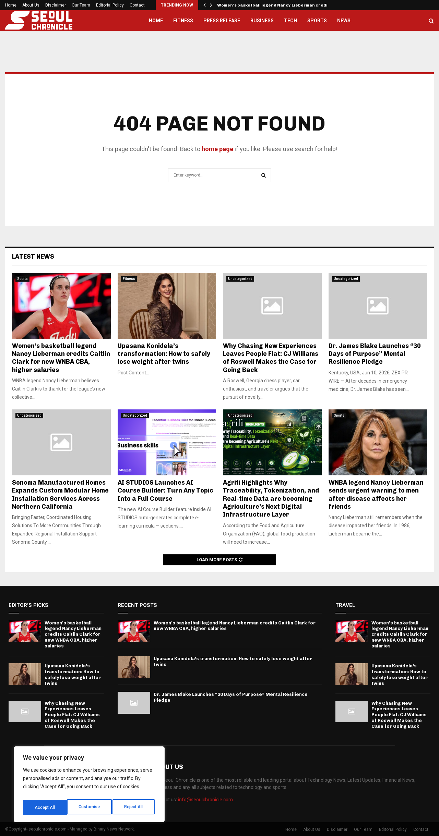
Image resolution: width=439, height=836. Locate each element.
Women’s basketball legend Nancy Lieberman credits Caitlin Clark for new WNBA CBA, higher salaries (61, 358)
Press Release (221, 20)
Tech (290, 20)
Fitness (183, 20)
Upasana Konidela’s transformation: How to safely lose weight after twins (164, 354)
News (344, 20)
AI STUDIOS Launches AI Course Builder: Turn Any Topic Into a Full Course (165, 490)
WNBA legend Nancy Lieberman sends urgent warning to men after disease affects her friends (376, 494)
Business (262, 20)
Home (10, 5)
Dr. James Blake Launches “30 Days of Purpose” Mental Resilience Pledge (375, 354)
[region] (89, 786)
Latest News (33, 256)
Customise (45, 807)
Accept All (134, 807)
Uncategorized (240, 279)
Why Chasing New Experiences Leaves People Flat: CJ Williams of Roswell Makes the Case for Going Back (270, 358)
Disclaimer (55, 5)
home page (217, 148)
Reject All (90, 807)
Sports (317, 20)
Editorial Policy (110, 5)
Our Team (81, 5)
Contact (137, 5)
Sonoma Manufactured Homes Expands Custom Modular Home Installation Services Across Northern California (60, 494)
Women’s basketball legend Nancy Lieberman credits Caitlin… (284, 5)
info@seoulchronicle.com (205, 799)
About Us (30, 5)
